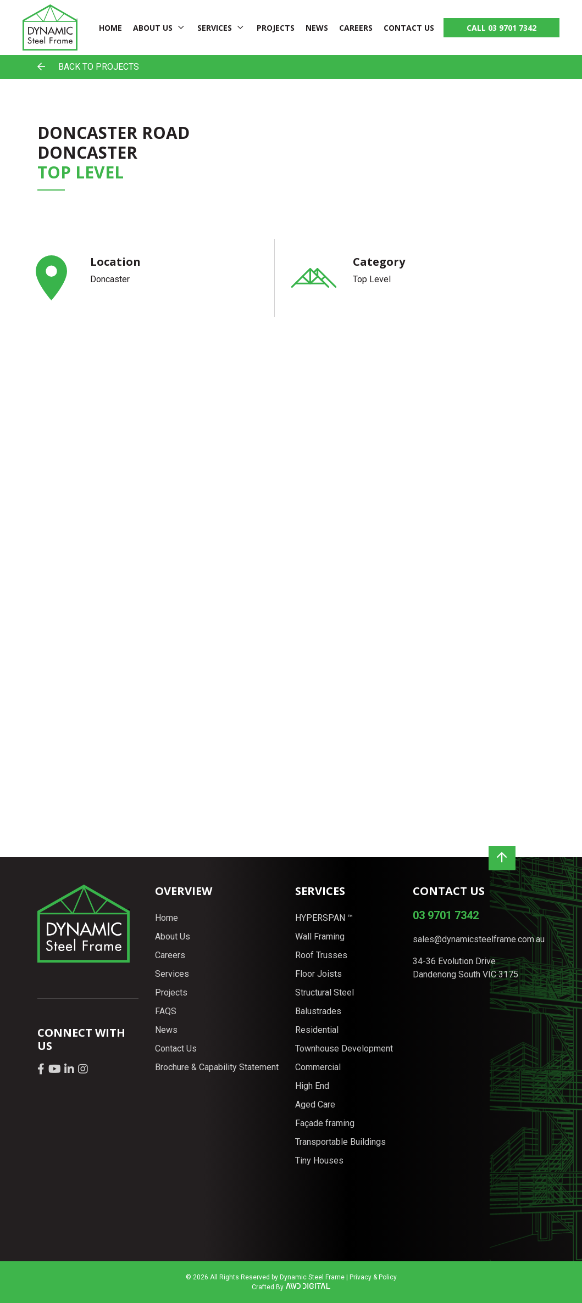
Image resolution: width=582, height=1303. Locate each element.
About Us (153, 28)
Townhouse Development (344, 1048)
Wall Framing (320, 936)
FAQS (165, 1011)
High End (312, 1086)
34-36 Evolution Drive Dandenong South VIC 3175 (465, 968)
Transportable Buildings (340, 1142)
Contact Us (409, 28)
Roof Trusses (321, 955)
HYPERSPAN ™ (324, 918)
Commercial (318, 1067)
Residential (317, 1030)
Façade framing (324, 1123)
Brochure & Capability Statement (217, 1067)
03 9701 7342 (446, 915)
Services (214, 28)
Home (110, 28)
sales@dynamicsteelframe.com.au (479, 939)
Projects (276, 28)
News (317, 28)
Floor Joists (318, 974)
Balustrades (318, 1011)
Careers (356, 28)
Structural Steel (324, 992)
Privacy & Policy (373, 1277)
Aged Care (315, 1104)
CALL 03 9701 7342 (501, 28)
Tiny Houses (319, 1160)
